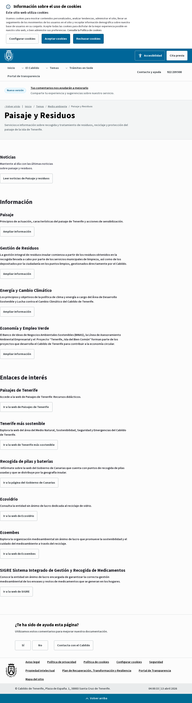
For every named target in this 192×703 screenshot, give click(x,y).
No (40, 645)
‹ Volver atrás (12, 106)
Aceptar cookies (56, 39)
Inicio (28, 106)
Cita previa (177, 56)
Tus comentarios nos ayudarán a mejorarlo (59, 88)
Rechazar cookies (88, 39)
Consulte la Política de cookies (84, 30)
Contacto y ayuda (149, 72)
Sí (23, 645)
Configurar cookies (22, 39)
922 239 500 (174, 72)
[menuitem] (11, 68)
